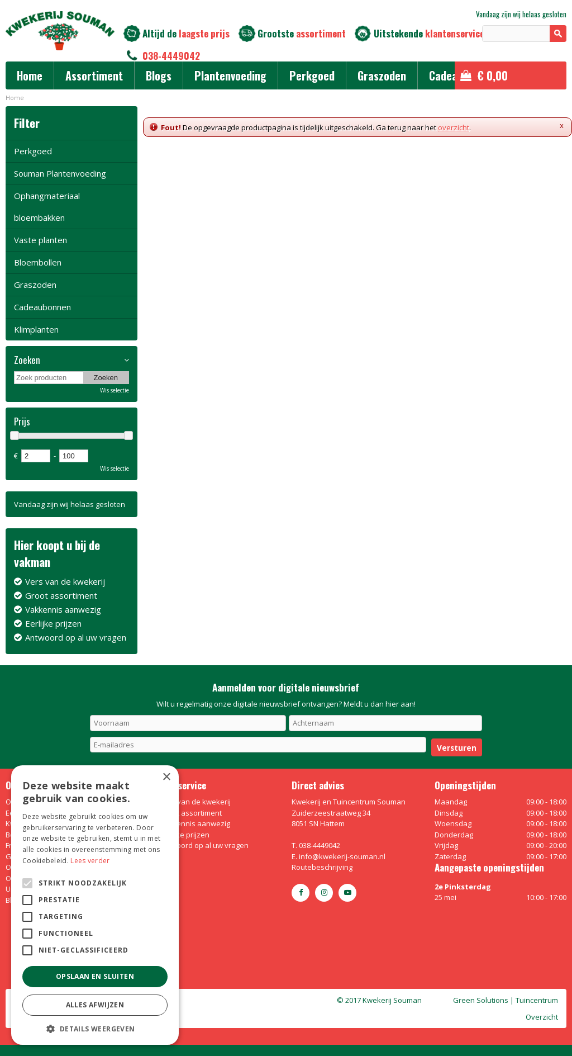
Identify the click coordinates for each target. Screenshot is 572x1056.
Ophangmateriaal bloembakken (47, 206)
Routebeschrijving (322, 867)
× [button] (166, 777)
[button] (95, 1028)
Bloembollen (37, 262)
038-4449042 (171, 56)
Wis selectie (114, 390)
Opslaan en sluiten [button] (95, 976)
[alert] (95, 905)
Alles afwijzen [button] (95, 1005)
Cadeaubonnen (42, 306)
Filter (27, 122)
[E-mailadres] (258, 744)
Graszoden (35, 284)
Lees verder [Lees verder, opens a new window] (89, 860)
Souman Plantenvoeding (60, 173)
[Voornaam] (188, 723)
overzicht (453, 127)
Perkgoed (33, 151)
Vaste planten (40, 239)
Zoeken (27, 360)
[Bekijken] (510, 75)
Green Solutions (480, 1000)
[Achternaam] (385, 723)
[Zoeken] (524, 33)
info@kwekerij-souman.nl (342, 856)
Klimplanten (36, 329)
